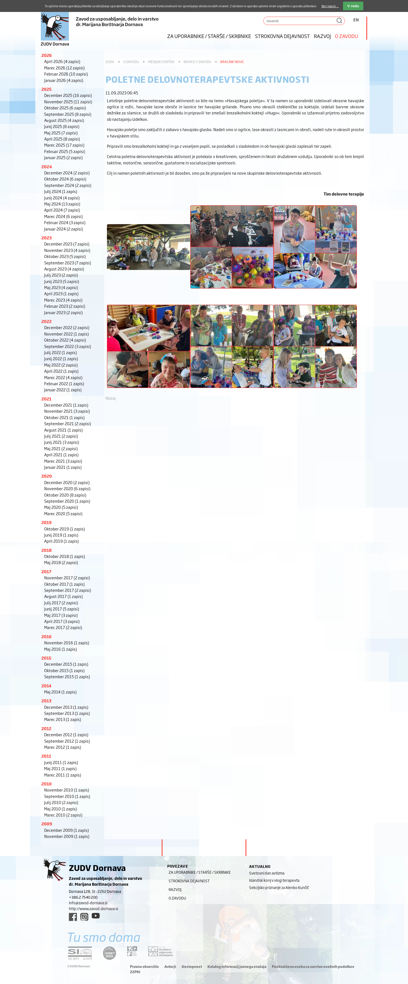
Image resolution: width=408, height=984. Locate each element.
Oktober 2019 (64, 529)
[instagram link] (84, 917)
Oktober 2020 (65, 495)
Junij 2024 (62, 198)
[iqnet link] (109, 953)
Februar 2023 (64, 306)
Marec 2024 (63, 216)
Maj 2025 (61, 133)
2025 (46, 89)
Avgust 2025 (64, 120)
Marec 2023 (63, 300)
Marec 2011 (62, 775)
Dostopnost (192, 966)
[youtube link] (96, 915)
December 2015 (66, 664)
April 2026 (62, 61)
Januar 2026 (63, 80)
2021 (46, 399)
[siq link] (80, 953)
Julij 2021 (61, 436)
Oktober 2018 (64, 556)
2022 (46, 321)
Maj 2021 (61, 448)
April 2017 (62, 621)
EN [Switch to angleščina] (356, 19)
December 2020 (67, 482)
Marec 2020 (63, 513)
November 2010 (66, 790)
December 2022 (66, 327)
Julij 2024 (60, 191)
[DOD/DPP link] (132, 951)
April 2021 (61, 454)
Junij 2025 (61, 126)
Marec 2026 (64, 68)
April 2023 (61, 293)
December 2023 (66, 244)
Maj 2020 (61, 507)
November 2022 (66, 334)
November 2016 (66, 642)
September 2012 (67, 741)
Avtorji (170, 966)
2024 (46, 166)
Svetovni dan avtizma (266, 873)
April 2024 (62, 210)
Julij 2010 (61, 802)
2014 (46, 685)
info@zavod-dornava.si (88, 902)
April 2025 (62, 139)
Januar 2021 (63, 467)
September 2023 (67, 263)
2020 (46, 476)
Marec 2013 (62, 719)
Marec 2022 (63, 377)
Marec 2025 (64, 145)
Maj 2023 (61, 287)
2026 (46, 55)
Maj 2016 (60, 649)
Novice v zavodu (197, 61)
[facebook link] (73, 917)
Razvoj (322, 35)
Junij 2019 (61, 535)
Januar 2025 (63, 157)
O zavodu (346, 35)
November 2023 (67, 250)
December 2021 (66, 405)
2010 (46, 784)
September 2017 (67, 590)
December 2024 (67, 173)
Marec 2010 (63, 815)
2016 (46, 636)
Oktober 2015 (64, 670)
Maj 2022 (61, 365)
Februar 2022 (64, 383)
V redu (353, 6)
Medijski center (161, 61)
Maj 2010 (60, 809)
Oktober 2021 (64, 417)
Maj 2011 (60, 768)
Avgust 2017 (63, 596)
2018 (46, 550)
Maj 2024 (62, 204)
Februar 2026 (66, 74)
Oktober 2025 (65, 108)
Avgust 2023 (64, 269)
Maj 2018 (61, 562)
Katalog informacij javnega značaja (236, 966)
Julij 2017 (61, 602)
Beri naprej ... (330, 6)
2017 (46, 571)
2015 (46, 658)
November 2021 (67, 411)
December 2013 (66, 707)
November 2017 (67, 577)
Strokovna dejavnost (282, 35)
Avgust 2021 (63, 430)
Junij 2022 (61, 358)
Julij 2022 (60, 352)
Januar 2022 (63, 389)
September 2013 (67, 713)
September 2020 (67, 501)
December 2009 (66, 830)
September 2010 (67, 796)
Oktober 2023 (65, 256)
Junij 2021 (61, 442)
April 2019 (61, 541)
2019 (46, 522)
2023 (46, 238)
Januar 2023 (63, 312)
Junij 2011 (61, 762)
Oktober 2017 (64, 584)
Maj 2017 (61, 615)
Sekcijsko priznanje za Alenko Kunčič (279, 887)
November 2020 (67, 488)
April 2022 (61, 371)
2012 (46, 728)
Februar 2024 (65, 222)
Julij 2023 (61, 275)
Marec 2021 (63, 461)
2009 (46, 824)
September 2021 (67, 423)
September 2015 (67, 676)
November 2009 (66, 836)
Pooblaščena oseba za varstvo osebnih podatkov (313, 966)
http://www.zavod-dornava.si (93, 908)
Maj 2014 (60, 692)
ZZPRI (135, 971)
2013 (46, 700)
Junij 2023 (61, 281)
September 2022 (67, 346)
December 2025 (68, 95)
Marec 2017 (63, 627)
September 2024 (67, 185)
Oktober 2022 (65, 340)
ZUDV (110, 61)
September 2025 (67, 114)
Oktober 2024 (65, 179)
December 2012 (66, 734)
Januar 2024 (63, 229)
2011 (46, 756)
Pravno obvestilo (144, 966)
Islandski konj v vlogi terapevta (274, 880)
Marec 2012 (62, 747)
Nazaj (111, 398)
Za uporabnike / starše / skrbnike (209, 35)
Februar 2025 (64, 151)
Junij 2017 (61, 609)
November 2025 (68, 101)
